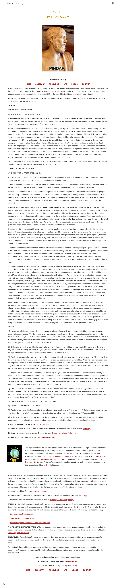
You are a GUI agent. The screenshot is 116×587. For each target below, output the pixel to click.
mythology (14, 478)
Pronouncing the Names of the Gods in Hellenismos (30, 523)
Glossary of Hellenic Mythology (63, 433)
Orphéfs (49, 465)
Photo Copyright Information (18, 533)
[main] (58, 14)
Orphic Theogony (42, 424)
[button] (3, 3)
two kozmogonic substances (60, 456)
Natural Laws (101, 456)
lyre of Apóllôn (30, 462)
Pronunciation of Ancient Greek (22, 514)
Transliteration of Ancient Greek (22, 518)
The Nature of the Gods (46, 437)
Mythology (87, 429)
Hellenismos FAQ (71, 561)
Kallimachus (71, 394)
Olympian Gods (47, 459)
